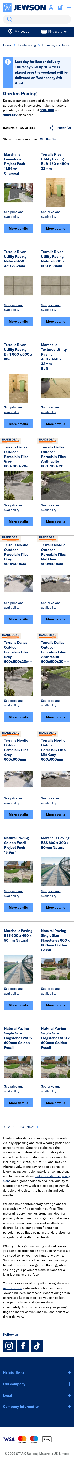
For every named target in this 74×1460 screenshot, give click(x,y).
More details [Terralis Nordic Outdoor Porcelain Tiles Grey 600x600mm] (18, 815)
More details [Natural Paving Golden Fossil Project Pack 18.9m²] (18, 907)
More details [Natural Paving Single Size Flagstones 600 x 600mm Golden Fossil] (55, 1005)
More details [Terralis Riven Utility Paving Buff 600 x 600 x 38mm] (18, 424)
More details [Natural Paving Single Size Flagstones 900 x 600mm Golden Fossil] (55, 1103)
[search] (37, 19)
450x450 (10, 115)
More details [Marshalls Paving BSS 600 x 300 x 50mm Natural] (55, 907)
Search (9, 19)
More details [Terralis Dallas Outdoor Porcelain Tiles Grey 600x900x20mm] (18, 522)
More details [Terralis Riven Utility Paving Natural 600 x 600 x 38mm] (55, 321)
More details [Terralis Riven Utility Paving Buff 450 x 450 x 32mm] (55, 228)
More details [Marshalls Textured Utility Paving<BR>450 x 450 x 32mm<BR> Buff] (55, 424)
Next (33, 1127)
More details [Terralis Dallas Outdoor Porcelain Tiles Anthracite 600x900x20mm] (55, 522)
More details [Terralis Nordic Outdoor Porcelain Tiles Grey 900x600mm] (18, 619)
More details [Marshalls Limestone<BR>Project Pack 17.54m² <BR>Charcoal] (18, 228)
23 (22, 1127)
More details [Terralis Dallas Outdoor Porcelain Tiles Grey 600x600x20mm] (18, 717)
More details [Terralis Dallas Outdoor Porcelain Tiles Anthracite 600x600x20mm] (55, 717)
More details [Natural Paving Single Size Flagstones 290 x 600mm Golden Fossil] (18, 1103)
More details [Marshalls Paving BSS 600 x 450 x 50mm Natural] (18, 1005)
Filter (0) (60, 128)
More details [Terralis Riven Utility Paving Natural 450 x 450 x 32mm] (18, 321)
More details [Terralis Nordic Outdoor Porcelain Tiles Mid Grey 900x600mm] (55, 619)
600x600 (47, 110)
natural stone (12, 1288)
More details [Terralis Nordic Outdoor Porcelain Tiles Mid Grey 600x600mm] (55, 815)
